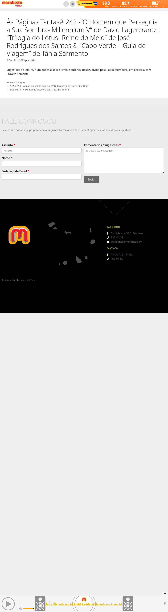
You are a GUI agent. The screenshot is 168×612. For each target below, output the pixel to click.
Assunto (8, 145)
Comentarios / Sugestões (102, 145)
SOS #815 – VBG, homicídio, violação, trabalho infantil (40, 89)
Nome (7, 158)
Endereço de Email (15, 171)
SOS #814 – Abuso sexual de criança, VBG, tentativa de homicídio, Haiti (49, 86)
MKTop (31, 280)
